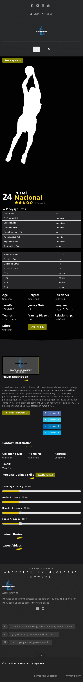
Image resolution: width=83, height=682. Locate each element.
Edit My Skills (45, 475)
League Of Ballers (64, 309)
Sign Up (49, 13)
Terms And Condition (45, 675)
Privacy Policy (73, 675)
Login (36, 13)
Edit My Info (37, 327)
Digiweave (39, 663)
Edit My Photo (13, 60)
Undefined (51, 413)
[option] (20, 365)
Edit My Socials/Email (16, 412)
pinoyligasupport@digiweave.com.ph (30, 642)
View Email (7, 468)
